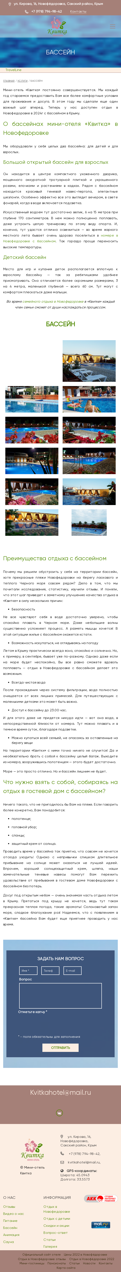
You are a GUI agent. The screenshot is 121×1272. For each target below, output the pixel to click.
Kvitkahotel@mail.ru (60, 1092)
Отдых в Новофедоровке (56, 1209)
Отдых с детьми (56, 1219)
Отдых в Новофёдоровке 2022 (91, 1259)
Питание (10, 1221)
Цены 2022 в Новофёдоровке (85, 1254)
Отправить (60, 1048)
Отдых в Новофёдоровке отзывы (42, 1259)
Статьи (49, 1240)
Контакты (78, 11)
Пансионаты (57, 1263)
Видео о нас (13, 1214)
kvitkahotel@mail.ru (84, 1162)
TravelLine (13, 70)
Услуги (22, 80)
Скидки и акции (56, 1226)
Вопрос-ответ (55, 1233)
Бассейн (10, 1228)
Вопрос (25, 979)
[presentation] (50, 1024)
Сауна (8, 1242)
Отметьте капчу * (32, 1012)
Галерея (50, 1247)
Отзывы (9, 1207)
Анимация (11, 1235)
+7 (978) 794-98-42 (46, 11)
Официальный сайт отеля (41, 1254)
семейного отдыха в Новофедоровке (52, 301)
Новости (89, 1263)
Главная (9, 80)
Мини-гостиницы (32, 1263)
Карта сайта (66, 1267)
